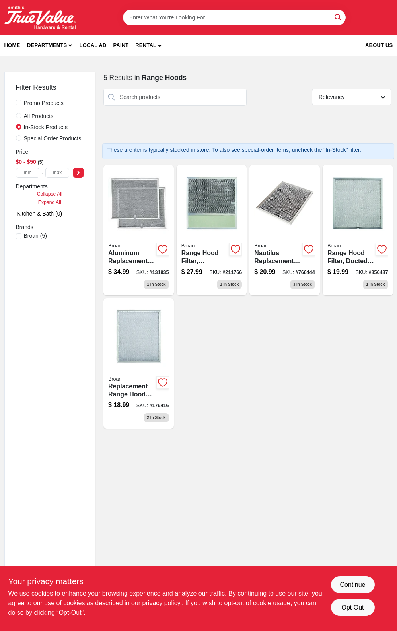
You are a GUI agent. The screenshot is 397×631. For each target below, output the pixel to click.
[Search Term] (234, 17)
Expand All (49, 202)
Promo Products (44, 103)
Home (12, 45)
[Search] (338, 16)
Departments (47, 45)
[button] (148, 45)
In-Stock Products (46, 127)
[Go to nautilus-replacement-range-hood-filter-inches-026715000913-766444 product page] (284, 230)
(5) (35, 236)
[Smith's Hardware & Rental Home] (40, 17)
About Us (379, 45)
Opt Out (352, 607)
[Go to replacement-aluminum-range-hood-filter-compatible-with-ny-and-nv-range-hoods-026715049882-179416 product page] (138, 363)
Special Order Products (53, 138)
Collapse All (49, 194)
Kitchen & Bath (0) (39, 213)
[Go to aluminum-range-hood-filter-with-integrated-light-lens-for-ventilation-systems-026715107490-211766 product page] (212, 230)
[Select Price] (78, 173)
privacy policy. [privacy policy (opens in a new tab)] (162, 603)
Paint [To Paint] (120, 45)
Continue (352, 584)
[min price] (28, 173)
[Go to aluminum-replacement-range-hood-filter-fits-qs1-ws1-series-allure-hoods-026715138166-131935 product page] (138, 230)
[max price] (57, 173)
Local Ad (93, 45)
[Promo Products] (18, 102)
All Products (39, 116)
